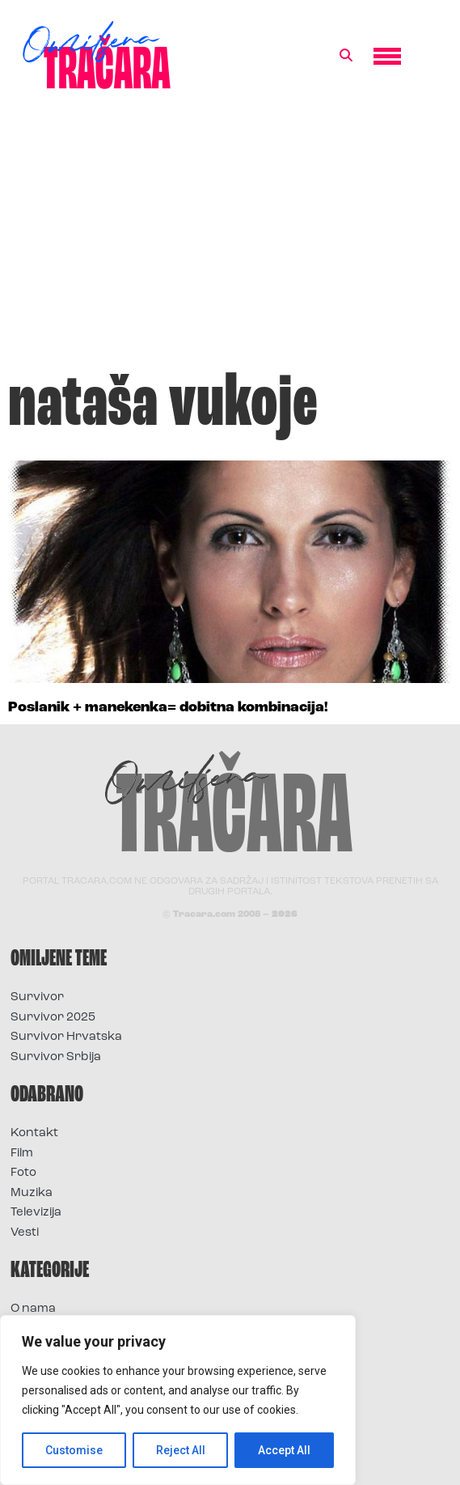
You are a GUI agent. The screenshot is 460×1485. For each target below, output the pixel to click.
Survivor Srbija (56, 1057)
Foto (23, 1173)
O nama (33, 1309)
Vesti (25, 1233)
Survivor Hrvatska (66, 1037)
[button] (346, 56)
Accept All (284, 1450)
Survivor (37, 997)
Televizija (36, 1213)
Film (22, 1154)
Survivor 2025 (53, 1018)
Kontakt (34, 1133)
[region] (178, 1400)
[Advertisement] (230, 238)
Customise (74, 1450)
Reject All (180, 1450)
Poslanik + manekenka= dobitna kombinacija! (168, 707)
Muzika (32, 1193)
